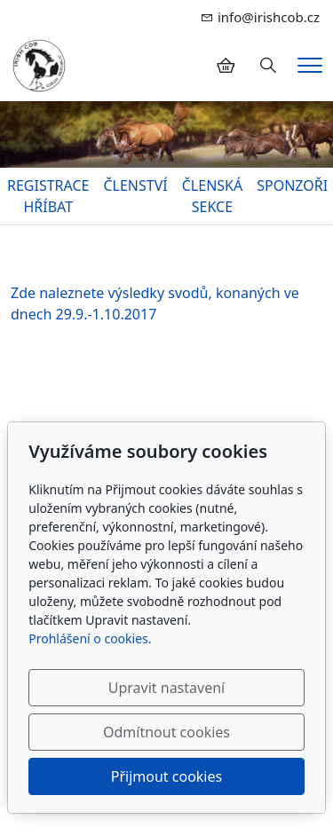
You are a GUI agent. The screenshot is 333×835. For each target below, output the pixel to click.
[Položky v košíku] (225, 65)
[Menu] (309, 65)
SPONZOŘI (292, 185)
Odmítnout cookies (166, 732)
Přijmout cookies (166, 776)
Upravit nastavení (166, 687)
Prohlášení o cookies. (89, 638)
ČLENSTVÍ (135, 185)
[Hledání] (268, 65)
